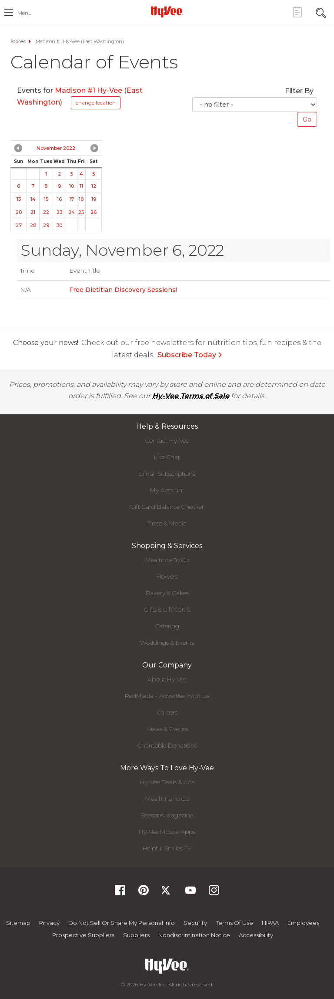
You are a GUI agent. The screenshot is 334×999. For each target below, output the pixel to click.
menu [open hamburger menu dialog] (24, 13)
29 (46, 225)
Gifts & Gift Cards (167, 609)
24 (71, 212)
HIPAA (270, 922)
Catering (167, 626)
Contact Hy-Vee (167, 440)
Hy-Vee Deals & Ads (167, 782)
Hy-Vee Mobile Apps (167, 832)
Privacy (49, 922)
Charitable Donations (167, 745)
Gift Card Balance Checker (167, 507)
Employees (303, 922)
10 (71, 186)
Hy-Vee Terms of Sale (190, 396)
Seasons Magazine (167, 815)
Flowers (167, 576)
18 (81, 199)
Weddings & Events (167, 643)
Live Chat (167, 457)
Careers (167, 712)
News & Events (167, 729)
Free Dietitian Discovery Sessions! (123, 290)
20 (19, 212)
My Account (167, 490)
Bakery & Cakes (167, 593)
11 (81, 186)
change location (96, 102)
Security (195, 922)
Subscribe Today (190, 355)
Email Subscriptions (167, 473)
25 (81, 212)
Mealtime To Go (167, 560)
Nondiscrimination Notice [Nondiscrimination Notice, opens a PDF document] (194, 934)
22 (46, 212)
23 (59, 212)
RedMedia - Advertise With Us (167, 696)
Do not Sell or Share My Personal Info (121, 922)
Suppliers (136, 934)
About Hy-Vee (167, 679)
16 (59, 199)
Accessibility (256, 934)
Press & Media (167, 523)
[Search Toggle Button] (321, 12)
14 (33, 199)
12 (93, 186)
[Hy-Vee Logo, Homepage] (167, 12)
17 (71, 199)
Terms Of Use (234, 922)
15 (46, 199)
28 (33, 225)
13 (19, 199)
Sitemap (18, 922)
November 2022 (56, 148)
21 (32, 212)
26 (93, 212)
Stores (18, 41)
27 (19, 225)
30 (59, 225)
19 (93, 199)
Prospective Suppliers (83, 934)
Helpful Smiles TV (167, 848)
